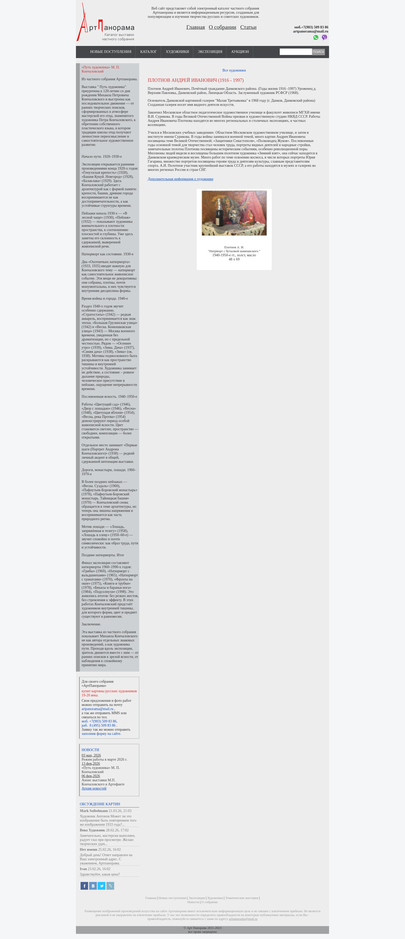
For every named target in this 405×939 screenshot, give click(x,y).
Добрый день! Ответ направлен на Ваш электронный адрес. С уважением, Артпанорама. (106, 859)
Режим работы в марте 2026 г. (104, 759)
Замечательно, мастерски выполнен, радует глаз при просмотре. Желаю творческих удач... (107, 840)
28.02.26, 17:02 (117, 830)
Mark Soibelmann (94, 811)
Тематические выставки (241, 898)
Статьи (248, 27)
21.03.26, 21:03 (120, 811)
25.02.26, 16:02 (109, 850)
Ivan (83, 869)
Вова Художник (92, 830)
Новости (90, 750)
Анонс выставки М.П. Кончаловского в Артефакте (103, 782)
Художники (177, 52)
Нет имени (88, 850)
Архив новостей (94, 788)
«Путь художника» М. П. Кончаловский (101, 770)
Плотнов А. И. (234, 247)
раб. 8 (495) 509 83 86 (98, 725)
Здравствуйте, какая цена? (100, 874)
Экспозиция (210, 52)
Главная (195, 27)
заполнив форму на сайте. (101, 734)
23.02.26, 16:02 (99, 869)
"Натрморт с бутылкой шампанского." (234, 251)
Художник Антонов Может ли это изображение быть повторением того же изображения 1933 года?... (108, 820)
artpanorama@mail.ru (97, 709)
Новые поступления (110, 52)
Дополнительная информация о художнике (180, 179)
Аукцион (240, 52)
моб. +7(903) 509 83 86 (99, 721)
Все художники (234, 70)
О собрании (222, 27)
